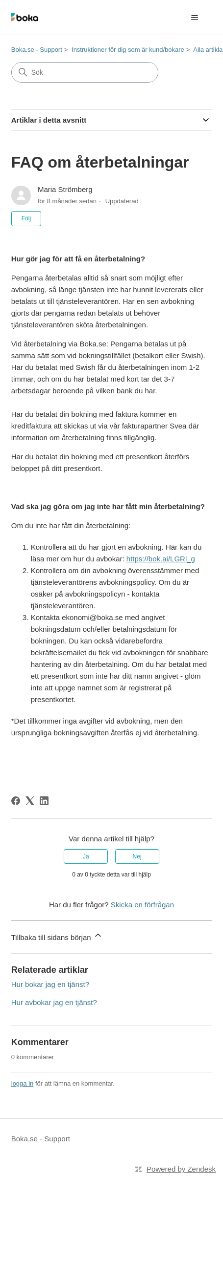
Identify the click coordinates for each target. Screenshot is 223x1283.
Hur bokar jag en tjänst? (50, 984)
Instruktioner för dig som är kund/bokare (128, 49)
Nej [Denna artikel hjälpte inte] (137, 856)
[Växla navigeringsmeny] (194, 17)
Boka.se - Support (36, 49)
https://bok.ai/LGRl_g (160, 559)
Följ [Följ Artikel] (26, 218)
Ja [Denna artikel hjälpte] (86, 856)
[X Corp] (29, 800)
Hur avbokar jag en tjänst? (54, 1002)
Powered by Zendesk (181, 1169)
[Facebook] (15, 800)
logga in (22, 1083)
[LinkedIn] (44, 800)
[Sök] (85, 72)
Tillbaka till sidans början (57, 935)
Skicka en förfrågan (142, 904)
